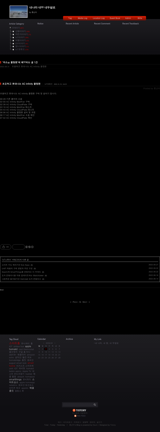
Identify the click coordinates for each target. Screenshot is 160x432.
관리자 (92, 422)
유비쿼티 (27, 379)
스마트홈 (14, 343)
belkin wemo (15, 371)
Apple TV (26, 371)
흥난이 (72, 425)
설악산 (18, 357)
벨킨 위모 (26, 357)
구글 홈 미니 (24, 351)
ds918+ (12, 354)
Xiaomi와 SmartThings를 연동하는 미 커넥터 (21, 271)
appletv (24, 387)
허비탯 (22, 368)
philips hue (19, 346)
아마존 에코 (14, 387)
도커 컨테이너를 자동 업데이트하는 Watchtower (23, 275)
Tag (70, 18)
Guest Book (115, 18)
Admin (128, 18)
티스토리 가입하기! (80, 413)
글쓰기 (99, 422)
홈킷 (24, 360)
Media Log (82, 18)
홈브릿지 (13, 351)
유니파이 (25, 343)
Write (140, 18)
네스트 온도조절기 (21, 372)
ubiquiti (20, 376)
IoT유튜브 (48, 84)
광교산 (30, 360)
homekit (30, 368)
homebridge (15, 360)
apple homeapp (27, 382)
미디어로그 (67, 422)
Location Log (99, 18)
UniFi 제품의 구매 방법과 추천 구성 (17, 268)
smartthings (15, 379)
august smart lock (17, 362)
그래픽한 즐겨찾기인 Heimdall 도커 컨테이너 (21, 278)
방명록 (85, 422)
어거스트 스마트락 (25, 365)
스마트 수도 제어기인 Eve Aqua (15, 264)
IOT (16, 368)
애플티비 (21, 354)
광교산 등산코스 (25, 385)
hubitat (29, 373)
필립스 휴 (19, 390)
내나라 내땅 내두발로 (42, 7)
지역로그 (77, 422)
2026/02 (49, 343)
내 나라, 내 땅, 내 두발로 (107, 343)
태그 (59, 422)
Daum (95, 425)
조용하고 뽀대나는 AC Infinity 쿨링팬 (29, 66)
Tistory (113, 425)
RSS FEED (81, 416)
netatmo (13, 385)
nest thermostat (26, 349)
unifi (11, 368)
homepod (30, 376)
